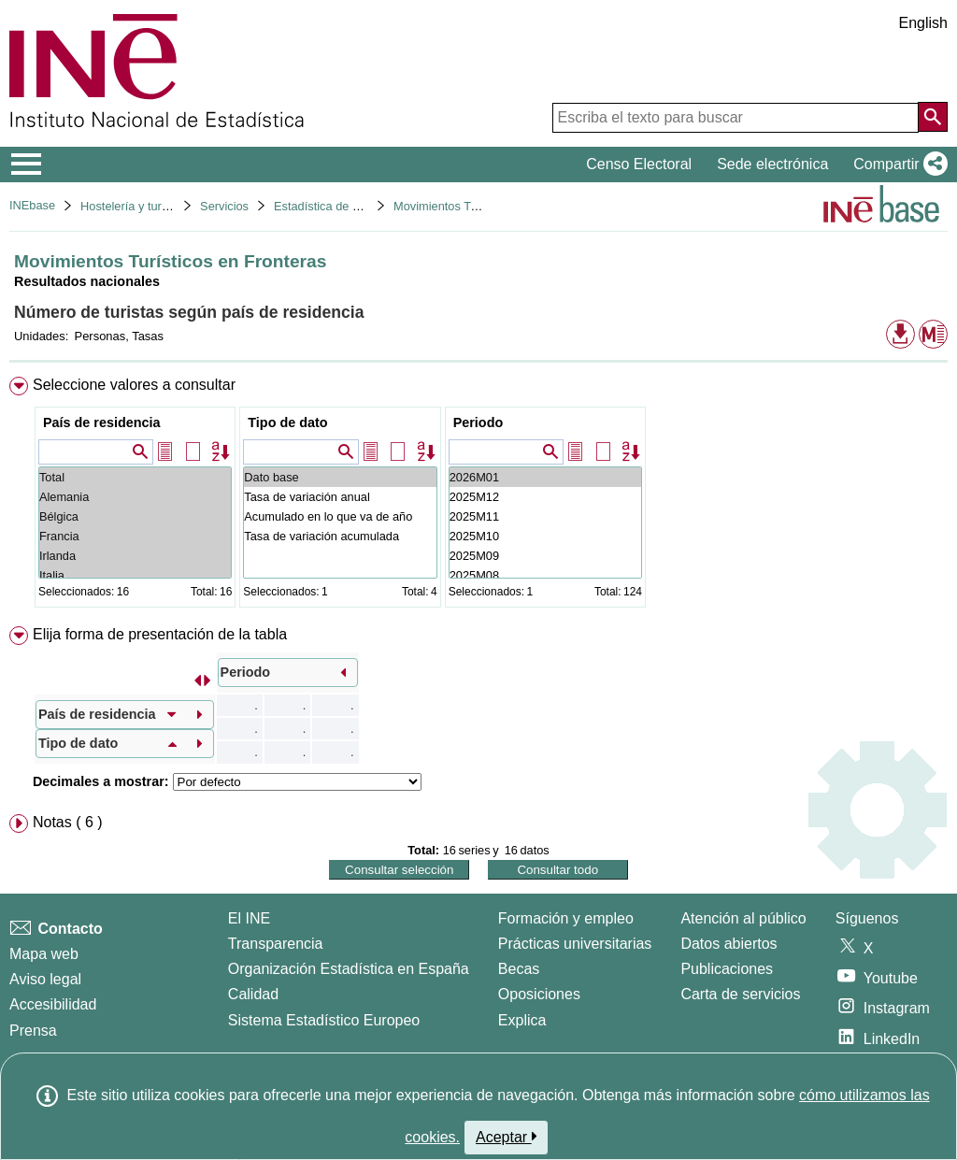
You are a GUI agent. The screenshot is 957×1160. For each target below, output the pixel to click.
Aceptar (506, 1136)
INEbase (32, 205)
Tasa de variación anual (340, 497)
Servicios (224, 206)
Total (135, 477)
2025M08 (545, 575)
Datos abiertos (728, 944)
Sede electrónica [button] (772, 164)
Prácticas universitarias (575, 944)
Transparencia (275, 944)
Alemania (135, 497)
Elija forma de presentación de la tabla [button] (160, 634)
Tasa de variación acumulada (340, 536)
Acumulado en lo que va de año (340, 516)
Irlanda (135, 556)
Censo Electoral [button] (639, 164)
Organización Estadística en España (348, 969)
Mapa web (44, 954)
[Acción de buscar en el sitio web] (933, 117)
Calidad (253, 994)
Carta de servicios (740, 994)
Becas (518, 969)
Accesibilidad (52, 1004)
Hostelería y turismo (133, 206)
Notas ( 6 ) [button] (68, 822)
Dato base (340, 477)
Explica (522, 1020)
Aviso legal (45, 979)
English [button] (923, 23)
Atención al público (743, 918)
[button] (897, 164)
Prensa (33, 1030)
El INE (249, 918)
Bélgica (135, 516)
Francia (135, 536)
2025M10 (545, 536)
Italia (135, 575)
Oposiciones (539, 994)
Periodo (478, 422)
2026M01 (545, 477)
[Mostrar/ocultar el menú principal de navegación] (26, 164)
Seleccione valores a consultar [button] (134, 385)
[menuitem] (478, 496)
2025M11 (545, 516)
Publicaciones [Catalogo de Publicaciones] (726, 969)
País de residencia (102, 422)
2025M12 (545, 497)
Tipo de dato (287, 422)
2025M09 (545, 556)
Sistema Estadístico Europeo (324, 1020)
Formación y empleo (566, 918)
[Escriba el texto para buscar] (735, 118)
